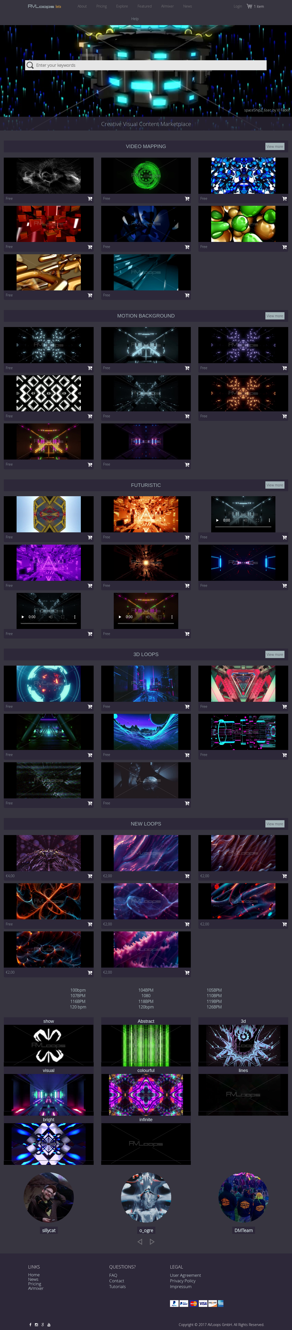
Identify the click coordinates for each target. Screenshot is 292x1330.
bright (48, 1119)
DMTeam (244, 1230)
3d (243, 1021)
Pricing (101, 6)
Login (238, 6)
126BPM (214, 1007)
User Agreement (185, 1275)
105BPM (214, 990)
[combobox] (146, 65)
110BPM (214, 995)
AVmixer (167, 6)
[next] (152, 1241)
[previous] (139, 1241)
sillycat (48, 1230)
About (82, 6)
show (48, 1021)
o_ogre (146, 1230)
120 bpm (78, 1007)
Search (30, 65)
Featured (145, 6)
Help (135, 18)
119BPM (214, 1001)
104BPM (145, 990)
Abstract (146, 1021)
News (187, 6)
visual (48, 1070)
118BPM (145, 1001)
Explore (122, 6)
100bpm (78, 990)
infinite (145, 1119)
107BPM (77, 995)
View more (275, 146)
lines (243, 1070)
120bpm (146, 1007)
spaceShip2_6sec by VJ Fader (266, 110)
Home (34, 1275)
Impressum (181, 1286)
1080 (145, 995)
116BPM (77, 1001)
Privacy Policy (183, 1281)
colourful (145, 1070)
